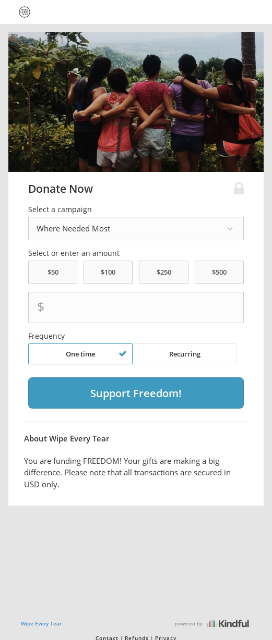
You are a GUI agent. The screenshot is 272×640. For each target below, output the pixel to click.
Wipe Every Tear (41, 623)
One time (96, 354)
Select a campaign (60, 209)
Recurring (184, 354)
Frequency (46, 336)
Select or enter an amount (74, 253)
